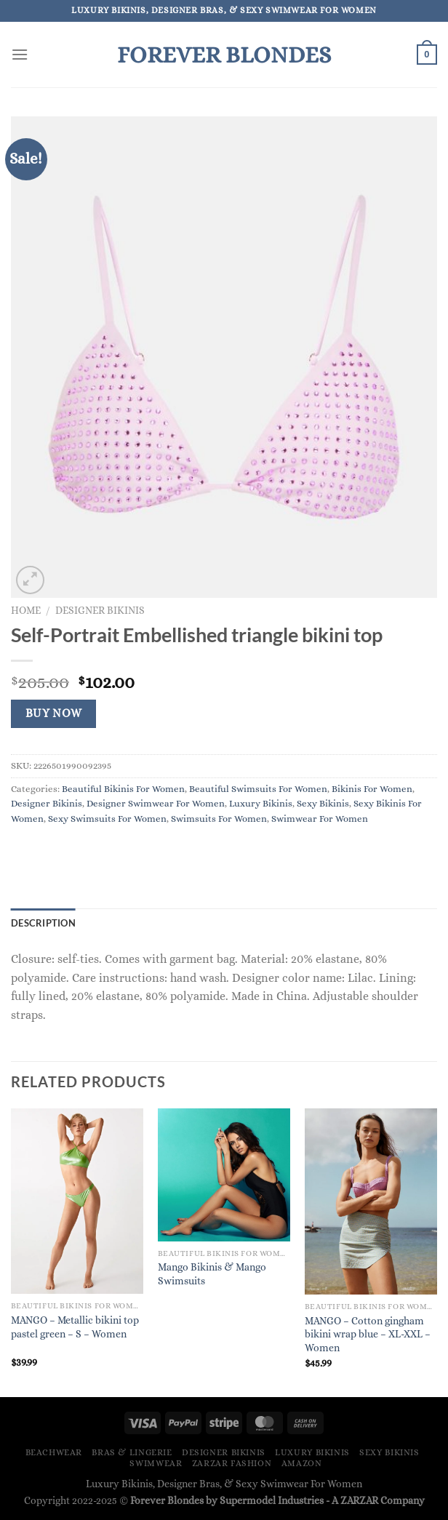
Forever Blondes (224, 54)
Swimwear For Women (319, 818)
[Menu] (19, 54)
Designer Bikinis (100, 610)
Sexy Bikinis (323, 803)
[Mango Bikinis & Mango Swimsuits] (224, 1174)
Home (26, 610)
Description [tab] (43, 923)
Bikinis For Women (372, 788)
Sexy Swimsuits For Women (107, 818)
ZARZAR (359, 1500)
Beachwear (54, 1452)
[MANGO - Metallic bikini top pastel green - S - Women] (77, 1201)
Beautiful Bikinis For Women (123, 788)
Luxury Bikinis (260, 803)
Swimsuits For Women (219, 818)
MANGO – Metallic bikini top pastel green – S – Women (75, 1327)
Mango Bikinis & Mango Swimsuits (212, 1274)
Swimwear (155, 1463)
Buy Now (53, 713)
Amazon (301, 1463)
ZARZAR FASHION (232, 1463)
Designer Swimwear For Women (156, 803)
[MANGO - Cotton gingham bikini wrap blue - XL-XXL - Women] (371, 1201)
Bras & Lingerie (132, 1452)
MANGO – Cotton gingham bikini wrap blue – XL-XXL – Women (368, 1334)
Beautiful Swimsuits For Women (258, 788)
